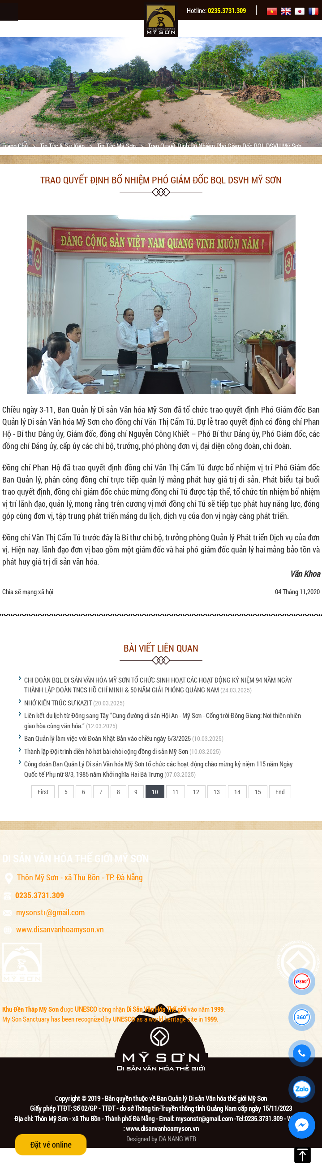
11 (175, 791)
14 (237, 791)
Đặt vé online (50, 1144)
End (280, 791)
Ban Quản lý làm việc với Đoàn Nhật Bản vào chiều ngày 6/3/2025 (107, 738)
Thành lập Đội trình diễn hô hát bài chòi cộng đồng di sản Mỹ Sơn (106, 751)
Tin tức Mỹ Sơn (117, 145)
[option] (161, 92)
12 (196, 791)
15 (258, 791)
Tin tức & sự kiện (63, 145)
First (43, 791)
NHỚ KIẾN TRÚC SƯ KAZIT (58, 702)
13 (217, 791)
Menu (9, 12)
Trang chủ (15, 145)
